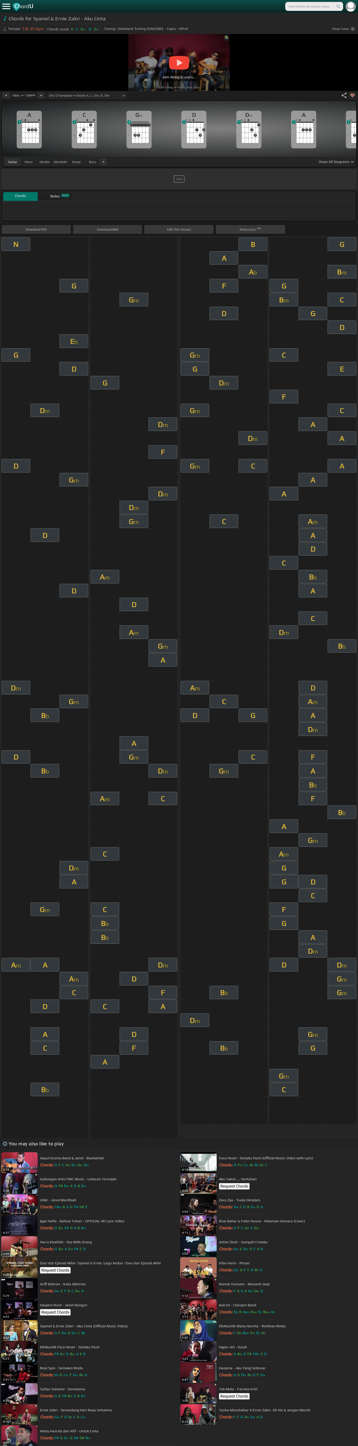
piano (29, 162)
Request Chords (234, 1186)
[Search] (338, 6)
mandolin (60, 162)
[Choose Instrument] (103, 161)
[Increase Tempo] (41, 95)
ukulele (44, 162)
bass (92, 162)
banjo (76, 162)
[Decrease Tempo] (6, 95)
